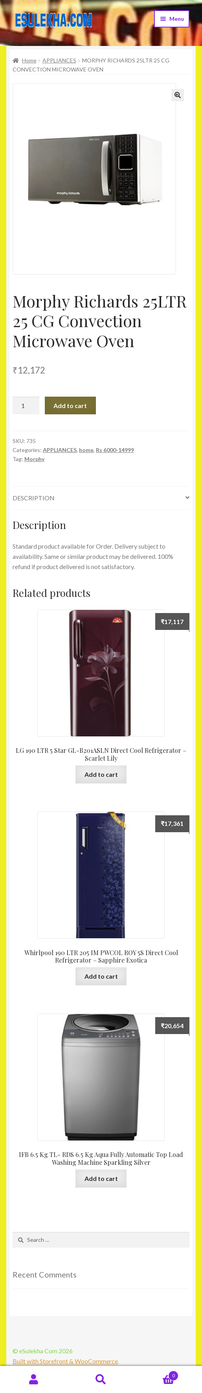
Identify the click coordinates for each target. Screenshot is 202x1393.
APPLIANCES (59, 60)
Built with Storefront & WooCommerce (65, 1361)
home (86, 450)
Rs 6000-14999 (115, 450)
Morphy (34, 459)
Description (34, 498)
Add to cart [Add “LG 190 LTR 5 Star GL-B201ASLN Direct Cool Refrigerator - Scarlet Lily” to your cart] (101, 774)
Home (29, 60)
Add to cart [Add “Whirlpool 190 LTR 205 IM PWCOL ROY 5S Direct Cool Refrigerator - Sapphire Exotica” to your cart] (101, 976)
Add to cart (70, 405)
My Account (33, 1379)
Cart (157, 1374)
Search (100, 1379)
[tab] (101, 498)
